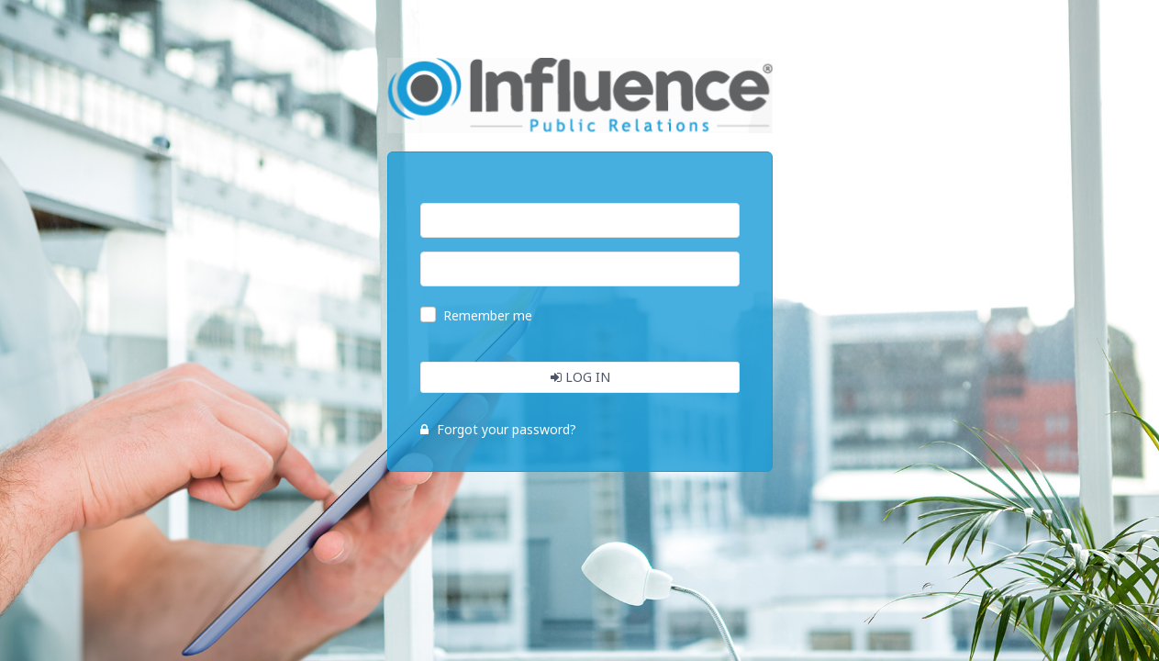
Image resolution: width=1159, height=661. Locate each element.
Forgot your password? (498, 429)
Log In (579, 377)
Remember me (487, 315)
